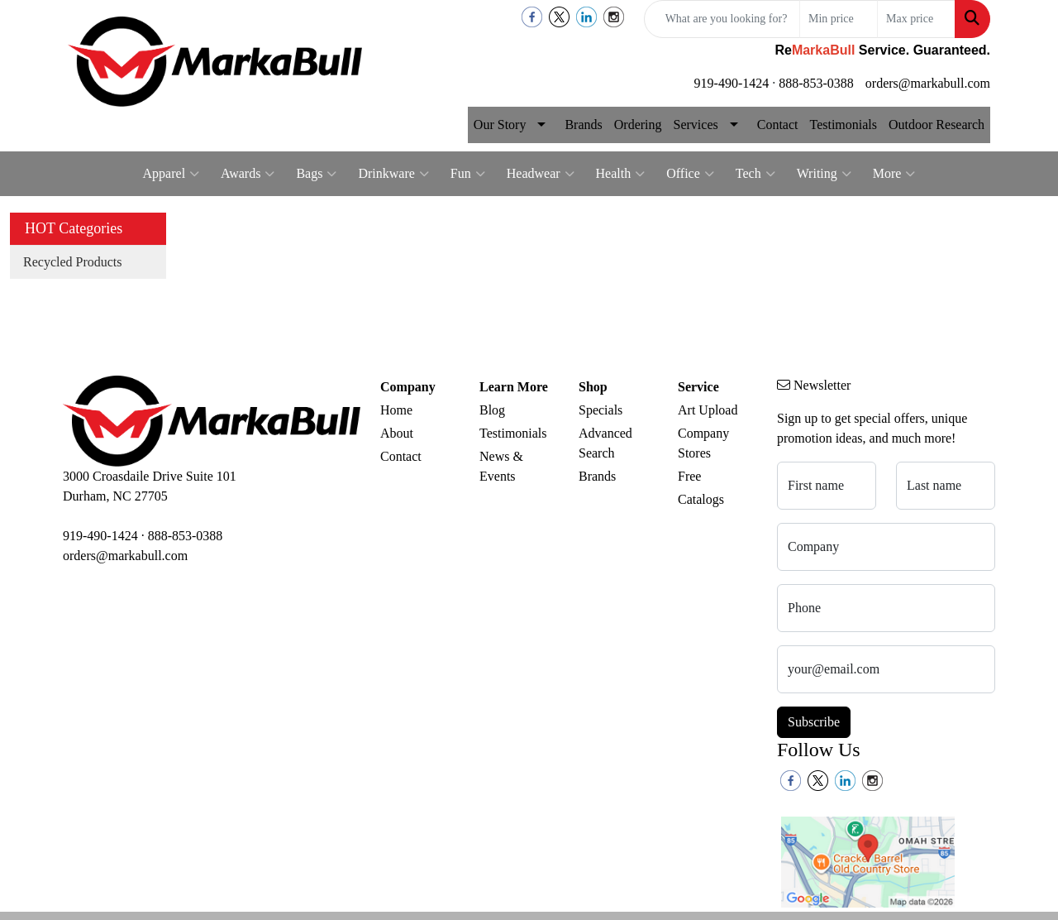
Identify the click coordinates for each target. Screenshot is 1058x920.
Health (621, 174)
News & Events (501, 466)
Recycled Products (72, 262)
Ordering (638, 124)
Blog (492, 410)
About (396, 433)
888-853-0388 (816, 83)
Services (696, 124)
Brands (583, 124)
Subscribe (814, 722)
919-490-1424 (732, 83)
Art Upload (707, 410)
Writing (824, 174)
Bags (316, 174)
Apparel (171, 174)
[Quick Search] (722, 19)
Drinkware (393, 174)
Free (689, 476)
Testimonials (843, 124)
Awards (247, 174)
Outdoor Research (936, 124)
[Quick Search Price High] (916, 19)
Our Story (500, 124)
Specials (600, 410)
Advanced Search (605, 443)
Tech (755, 174)
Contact (777, 124)
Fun (467, 174)
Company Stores (703, 443)
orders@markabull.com (927, 83)
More (894, 174)
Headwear (540, 174)
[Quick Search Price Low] (838, 19)
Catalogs (701, 499)
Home (396, 410)
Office (690, 174)
